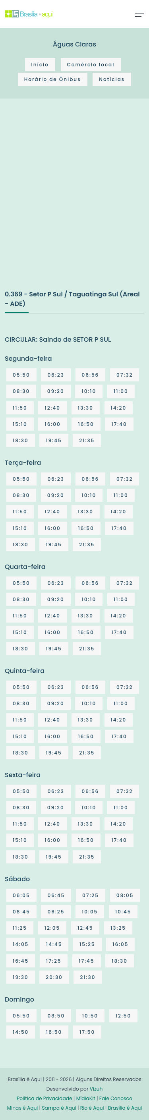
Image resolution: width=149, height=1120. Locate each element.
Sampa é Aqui (59, 1108)
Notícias (112, 79)
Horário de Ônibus (52, 79)
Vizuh (96, 1088)
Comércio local (91, 64)
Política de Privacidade (44, 1098)
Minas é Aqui (22, 1108)
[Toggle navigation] (139, 13)
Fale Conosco (115, 1098)
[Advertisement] (74, 202)
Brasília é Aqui (125, 1108)
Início (40, 64)
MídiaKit (85, 1098)
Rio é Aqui (92, 1108)
